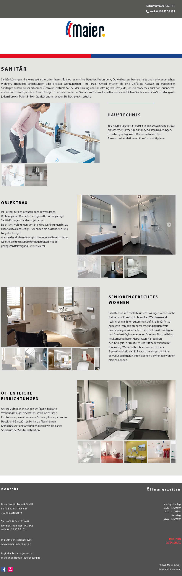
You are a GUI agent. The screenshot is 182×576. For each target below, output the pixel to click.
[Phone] (147, 12)
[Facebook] (3, 569)
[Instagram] (10, 569)
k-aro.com (175, 569)
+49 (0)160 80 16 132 (162, 11)
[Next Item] (93, 133)
